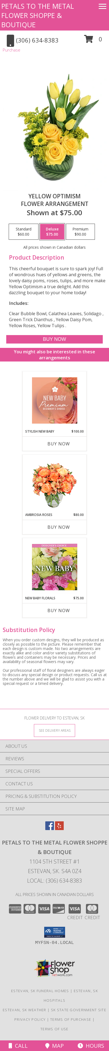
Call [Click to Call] (18, 1045)
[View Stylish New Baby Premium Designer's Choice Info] (54, 400)
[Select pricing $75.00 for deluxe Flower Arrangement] (52, 232)
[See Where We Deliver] (54, 730)
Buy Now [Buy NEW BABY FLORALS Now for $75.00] (58, 610)
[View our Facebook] (49, 828)
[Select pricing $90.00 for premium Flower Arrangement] (80, 232)
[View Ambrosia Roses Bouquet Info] (54, 483)
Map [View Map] (54, 1045)
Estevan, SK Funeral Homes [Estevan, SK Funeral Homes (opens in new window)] (40, 990)
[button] (93, 41)
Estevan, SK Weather (24, 1009)
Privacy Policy (30, 1019)
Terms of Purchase (70, 1019)
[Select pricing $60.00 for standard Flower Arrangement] (23, 232)
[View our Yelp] (59, 828)
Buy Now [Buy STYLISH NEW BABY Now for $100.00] (58, 444)
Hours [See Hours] (91, 1045)
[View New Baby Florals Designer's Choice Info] (54, 567)
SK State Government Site (78, 1009)
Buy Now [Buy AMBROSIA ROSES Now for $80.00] (58, 527)
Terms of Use (54, 1028)
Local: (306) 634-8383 (54, 880)
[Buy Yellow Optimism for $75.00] (54, 339)
